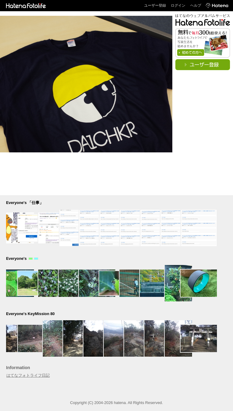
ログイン (178, 5)
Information (18, 367)
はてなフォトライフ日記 (28, 375)
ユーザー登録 (155, 5)
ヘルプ (195, 5)
